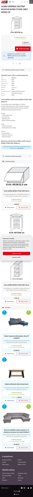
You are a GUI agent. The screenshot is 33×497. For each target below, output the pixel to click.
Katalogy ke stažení (22, 473)
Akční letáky (20, 478)
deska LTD (13, 87)
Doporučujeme (5, 464)
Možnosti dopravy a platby (8, 473)
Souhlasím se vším (16, 253)
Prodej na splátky (22, 462)
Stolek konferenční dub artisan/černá (16, 384)
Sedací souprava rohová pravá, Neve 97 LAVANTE (16, 337)
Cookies (20, 480)
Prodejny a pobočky (6, 460)
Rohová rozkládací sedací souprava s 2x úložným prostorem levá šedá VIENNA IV (16, 431)
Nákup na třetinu (22, 464)
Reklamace (4, 480)
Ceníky (19, 475)
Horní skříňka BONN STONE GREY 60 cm (16, 191)
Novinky (20, 460)
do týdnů (16, 201)
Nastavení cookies (16, 257)
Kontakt (4, 462)
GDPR (3, 478)
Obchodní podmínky (6, 475)
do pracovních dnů (16, 347)
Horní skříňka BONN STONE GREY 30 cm (16, 285)
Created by (16, 491)
